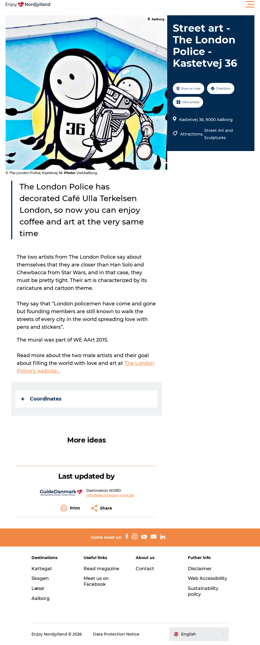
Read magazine (101, 568)
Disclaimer (200, 568)
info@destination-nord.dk (110, 495)
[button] (155, 4)
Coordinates (41, 399)
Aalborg (40, 598)
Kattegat (41, 568)
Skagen (40, 578)
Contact (145, 568)
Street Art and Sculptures (218, 134)
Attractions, (192, 134)
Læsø (37, 588)
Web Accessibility (207, 578)
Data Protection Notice (116, 634)
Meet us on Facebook (96, 581)
